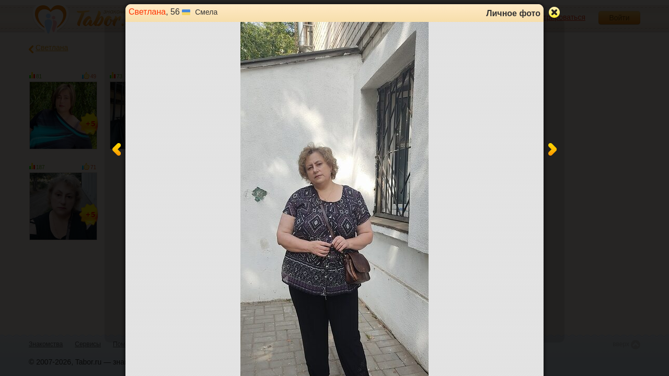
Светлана (147, 11)
